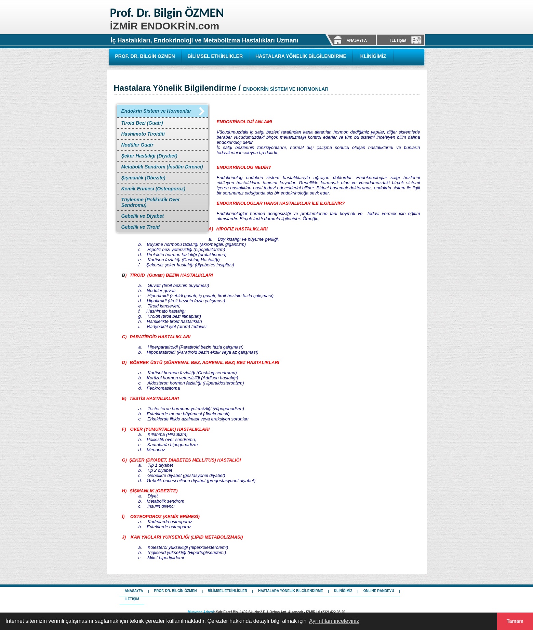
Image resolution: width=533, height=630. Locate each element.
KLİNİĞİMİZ (373, 56)
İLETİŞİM (132, 599)
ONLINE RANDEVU (378, 591)
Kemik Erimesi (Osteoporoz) (153, 188)
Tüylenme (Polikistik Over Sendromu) (150, 202)
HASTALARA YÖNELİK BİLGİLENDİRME (300, 56)
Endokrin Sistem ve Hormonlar (156, 111)
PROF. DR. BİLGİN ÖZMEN (145, 56)
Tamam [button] (515, 621)
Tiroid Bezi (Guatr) (142, 123)
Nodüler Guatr (137, 145)
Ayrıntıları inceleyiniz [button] (334, 621)
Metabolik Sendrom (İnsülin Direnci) (162, 166)
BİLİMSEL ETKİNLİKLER (215, 56)
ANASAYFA (134, 591)
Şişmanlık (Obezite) (143, 177)
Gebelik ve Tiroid (140, 227)
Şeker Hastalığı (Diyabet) (149, 156)
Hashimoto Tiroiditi (143, 134)
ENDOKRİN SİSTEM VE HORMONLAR (286, 89)
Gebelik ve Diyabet (142, 216)
